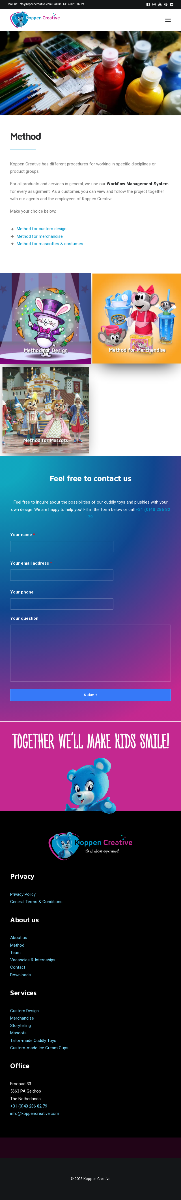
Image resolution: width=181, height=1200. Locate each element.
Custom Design (24, 1010)
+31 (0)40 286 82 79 (28, 1106)
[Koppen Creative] (35, 19)
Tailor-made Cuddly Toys (33, 1040)
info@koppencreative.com (35, 4)
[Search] (151, 19)
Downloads (20, 974)
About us (18, 937)
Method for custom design (41, 228)
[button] (148, 4)
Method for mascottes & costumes (50, 243)
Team (15, 952)
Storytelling (20, 1025)
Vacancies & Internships (32, 959)
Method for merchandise (40, 236)
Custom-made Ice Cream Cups (39, 1047)
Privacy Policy (23, 894)
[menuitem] (148, 4)
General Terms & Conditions (36, 901)
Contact (17, 967)
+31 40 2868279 (73, 4)
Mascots (18, 1032)
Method (17, 945)
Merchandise (22, 1018)
